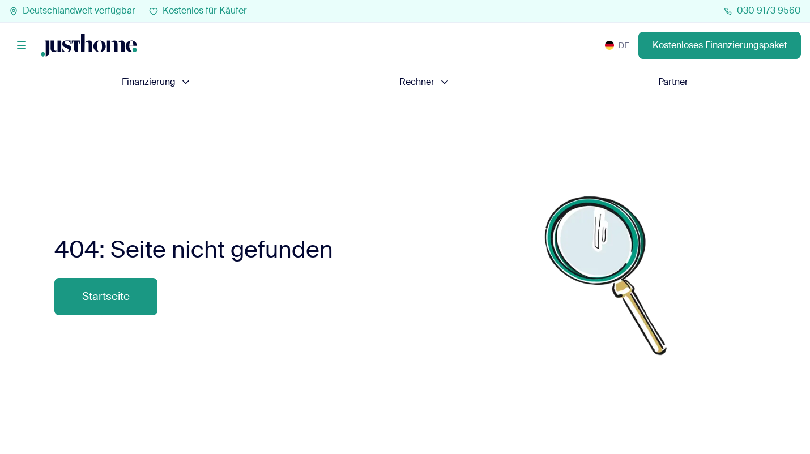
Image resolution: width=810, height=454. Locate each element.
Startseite (106, 296)
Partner (673, 82)
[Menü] (21, 45)
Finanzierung (156, 82)
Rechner (424, 82)
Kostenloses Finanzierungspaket (720, 45)
